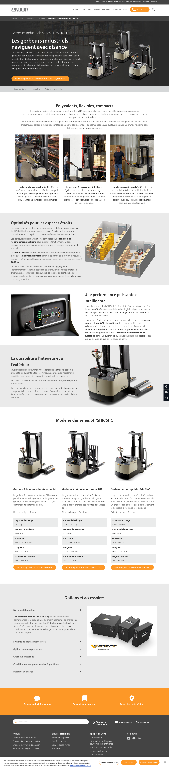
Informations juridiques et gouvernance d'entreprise (101, 742)
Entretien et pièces (60, 737)
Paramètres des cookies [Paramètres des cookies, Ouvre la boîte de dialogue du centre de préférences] (109, 762)
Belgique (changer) (150, 1)
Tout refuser (128, 762)
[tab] (47, 610)
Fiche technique (20, 512)
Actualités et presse (105, 1)
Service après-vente (102, 9)
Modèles (36, 89)
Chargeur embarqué (23, 656)
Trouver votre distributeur (132, 1)
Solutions (87, 9)
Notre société (96, 737)
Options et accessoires (54, 89)
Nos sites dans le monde (101, 747)
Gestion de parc (59, 741)
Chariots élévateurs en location (27, 741)
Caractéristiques (20, 89)
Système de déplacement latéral (29, 641)
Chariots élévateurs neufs (24, 737)
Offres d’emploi (96, 754)
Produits (76, 9)
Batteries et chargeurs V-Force (26, 748)
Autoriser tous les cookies (149, 762)
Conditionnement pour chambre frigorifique (36, 664)
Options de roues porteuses (27, 649)
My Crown (118, 1)
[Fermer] (165, 762)
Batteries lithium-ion (24, 610)
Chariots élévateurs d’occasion (26, 744)
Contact (94, 1)
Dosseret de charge (23, 671)
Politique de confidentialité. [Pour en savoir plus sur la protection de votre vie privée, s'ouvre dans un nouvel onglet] (80, 765)
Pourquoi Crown (120, 9)
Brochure (34, 512)
